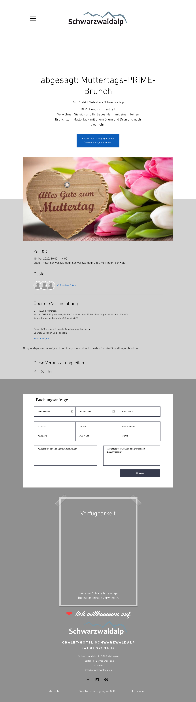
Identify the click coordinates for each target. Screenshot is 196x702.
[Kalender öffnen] (72, 411)
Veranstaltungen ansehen (98, 142)
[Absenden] (140, 473)
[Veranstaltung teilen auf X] (42, 371)
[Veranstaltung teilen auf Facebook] (35, 371)
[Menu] (32, 18)
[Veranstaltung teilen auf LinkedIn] (50, 371)
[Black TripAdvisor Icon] (106, 679)
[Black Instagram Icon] (97, 679)
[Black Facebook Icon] (88, 679)
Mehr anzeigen (41, 338)
